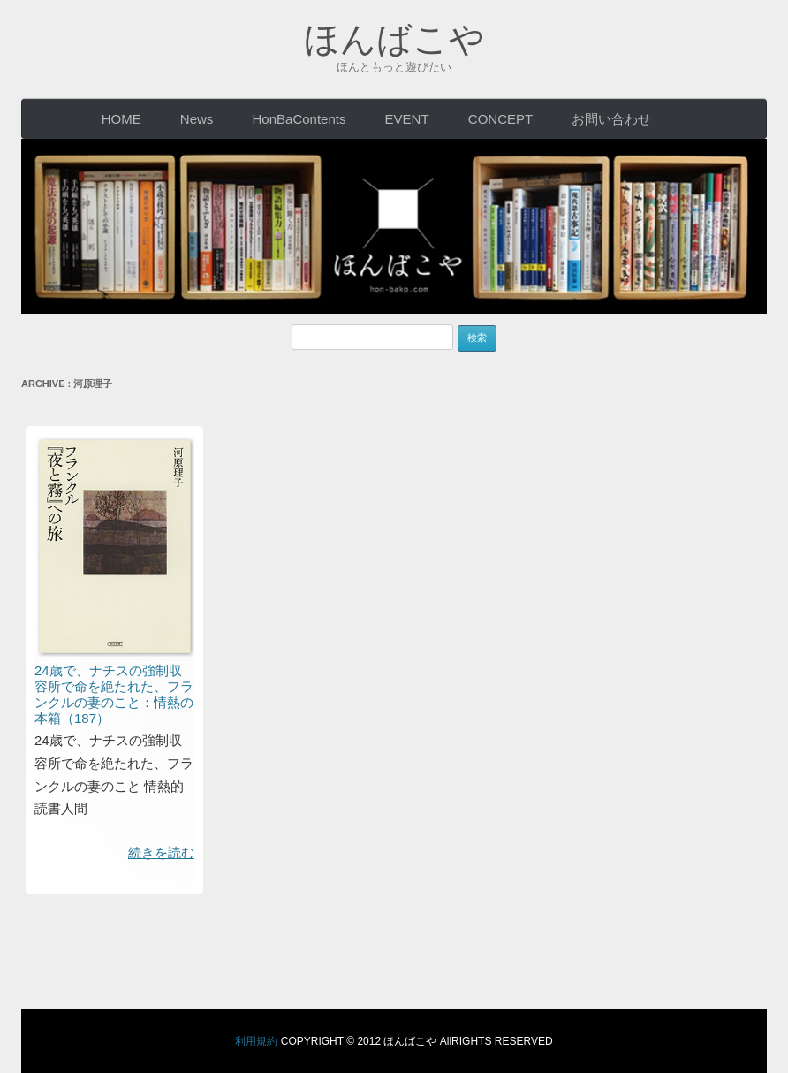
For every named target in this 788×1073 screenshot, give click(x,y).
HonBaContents (299, 118)
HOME (121, 118)
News (197, 118)
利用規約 (256, 1041)
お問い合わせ (611, 118)
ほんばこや (394, 39)
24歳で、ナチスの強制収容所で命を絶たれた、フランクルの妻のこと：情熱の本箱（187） (113, 694)
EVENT (407, 118)
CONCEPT (500, 118)
